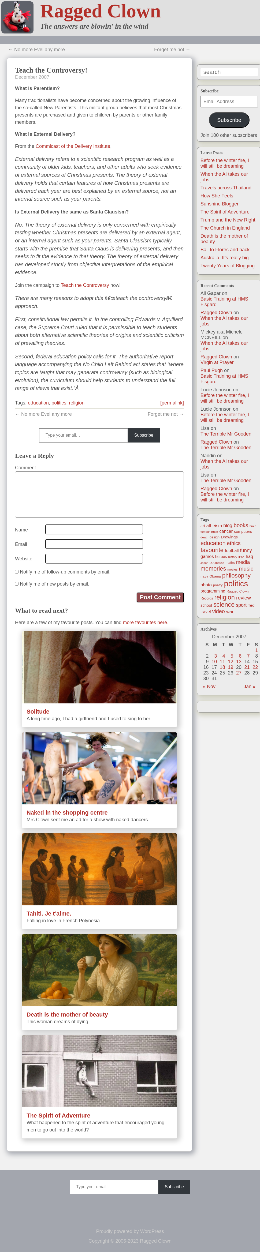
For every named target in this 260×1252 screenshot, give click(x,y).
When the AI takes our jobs (224, 321)
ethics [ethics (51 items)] (234, 543)
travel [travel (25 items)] (205, 611)
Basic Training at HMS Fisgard (224, 301)
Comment (25, 467)
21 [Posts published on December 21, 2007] (247, 667)
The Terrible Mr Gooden (225, 434)
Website (23, 558)
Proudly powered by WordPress (130, 1231)
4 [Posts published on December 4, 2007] (223, 656)
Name (21, 530)
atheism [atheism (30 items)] (214, 525)
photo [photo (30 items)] (206, 584)
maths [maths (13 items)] (230, 563)
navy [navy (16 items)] (204, 576)
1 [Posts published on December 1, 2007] (256, 650)
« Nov (209, 686)
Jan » (249, 686)
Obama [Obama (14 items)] (215, 576)
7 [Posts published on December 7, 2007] (248, 656)
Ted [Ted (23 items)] (251, 605)
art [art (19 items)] (202, 526)
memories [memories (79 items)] (213, 568)
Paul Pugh (211, 370)
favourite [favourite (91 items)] (212, 550)
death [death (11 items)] (204, 537)
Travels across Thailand (225, 187)
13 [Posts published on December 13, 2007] (239, 661)
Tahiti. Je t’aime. (49, 913)
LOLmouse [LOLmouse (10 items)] (217, 562)
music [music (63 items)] (246, 568)
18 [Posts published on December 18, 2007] (222, 667)
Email (21, 544)
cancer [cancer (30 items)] (226, 531)
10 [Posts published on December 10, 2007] (214, 661)
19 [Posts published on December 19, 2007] (230, 667)
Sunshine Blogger (219, 204)
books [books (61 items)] (241, 525)
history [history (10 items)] (232, 556)
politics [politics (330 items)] (236, 583)
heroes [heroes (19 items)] (221, 556)
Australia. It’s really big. (225, 257)
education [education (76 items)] (213, 543)
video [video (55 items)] (218, 611)
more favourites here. (145, 622)
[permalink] (172, 403)
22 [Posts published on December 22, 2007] (255, 667)
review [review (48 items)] (243, 598)
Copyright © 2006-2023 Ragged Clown (129, 1241)
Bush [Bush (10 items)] (214, 531)
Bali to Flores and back (225, 249)
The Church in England (225, 228)
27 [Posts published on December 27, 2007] (239, 673)
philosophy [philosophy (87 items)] (236, 575)
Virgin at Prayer (217, 362)
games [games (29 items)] (207, 556)
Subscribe (229, 120)
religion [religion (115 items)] (224, 597)
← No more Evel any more (36, 49)
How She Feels (216, 195)
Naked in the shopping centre (67, 812)
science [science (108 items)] (224, 604)
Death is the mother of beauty (67, 1014)
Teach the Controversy (85, 285)
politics (58, 403)
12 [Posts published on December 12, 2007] (230, 661)
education (38, 403)
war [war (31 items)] (229, 611)
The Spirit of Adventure (225, 212)
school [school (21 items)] (206, 605)
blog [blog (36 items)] (227, 525)
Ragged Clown (100, 11)
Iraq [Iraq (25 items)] (249, 556)
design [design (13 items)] (215, 537)
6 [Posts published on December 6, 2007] (240, 656)
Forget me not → (172, 49)
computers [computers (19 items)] (243, 531)
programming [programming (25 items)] (212, 591)
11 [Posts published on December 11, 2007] (222, 661)
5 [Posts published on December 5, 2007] (232, 656)
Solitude (38, 711)
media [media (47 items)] (243, 562)
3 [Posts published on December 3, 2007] (215, 656)
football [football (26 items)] (232, 550)
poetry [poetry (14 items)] (218, 585)
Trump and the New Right (227, 220)
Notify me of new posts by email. (54, 584)
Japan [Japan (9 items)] (204, 562)
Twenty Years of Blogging (227, 265)
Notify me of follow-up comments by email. (65, 572)
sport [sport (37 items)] (241, 605)
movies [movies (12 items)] (232, 569)
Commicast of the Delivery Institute (73, 146)
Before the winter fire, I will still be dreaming (224, 163)
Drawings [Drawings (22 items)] (229, 537)
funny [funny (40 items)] (246, 550)
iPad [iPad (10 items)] (241, 556)
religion (76, 403)
